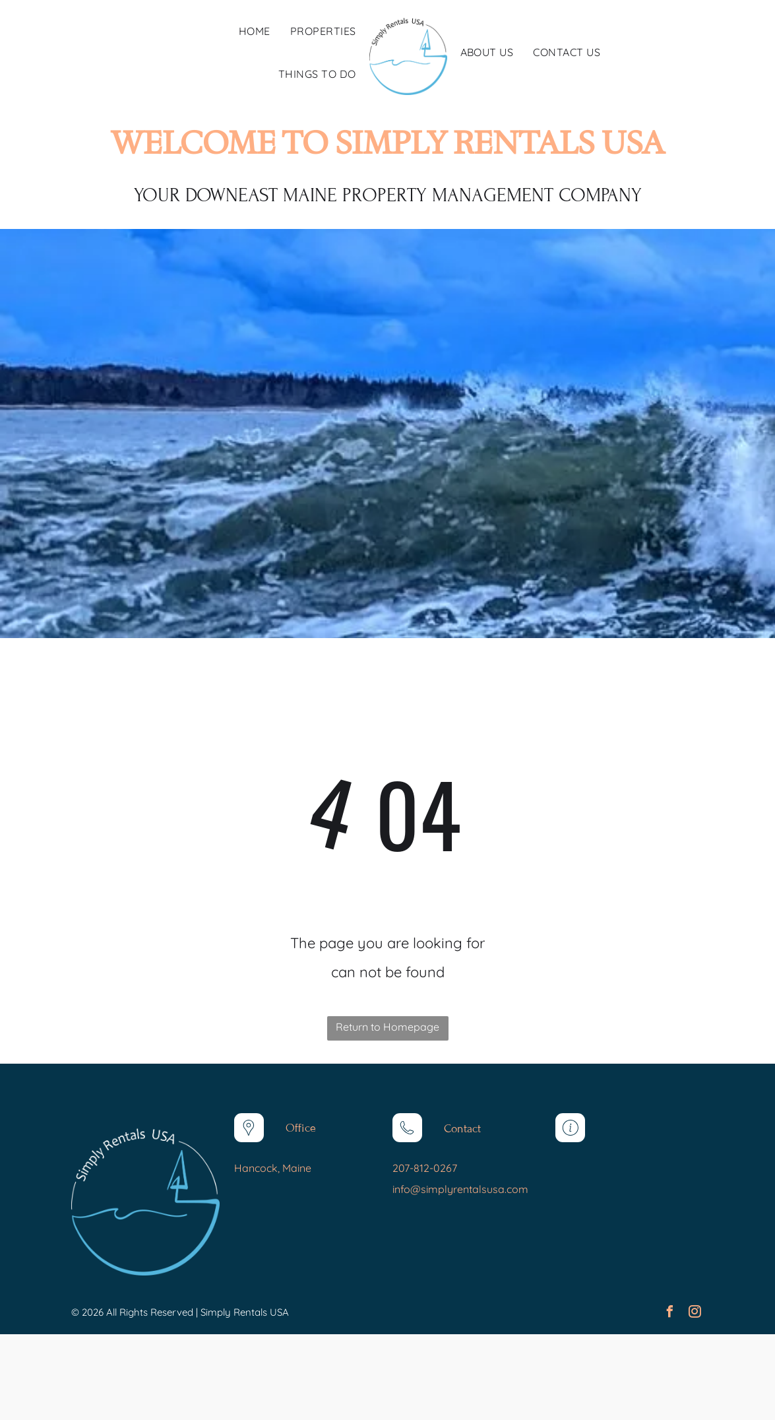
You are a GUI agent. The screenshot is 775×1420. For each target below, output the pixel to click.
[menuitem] (254, 31)
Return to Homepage (387, 1026)
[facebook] (669, 1313)
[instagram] (694, 1313)
